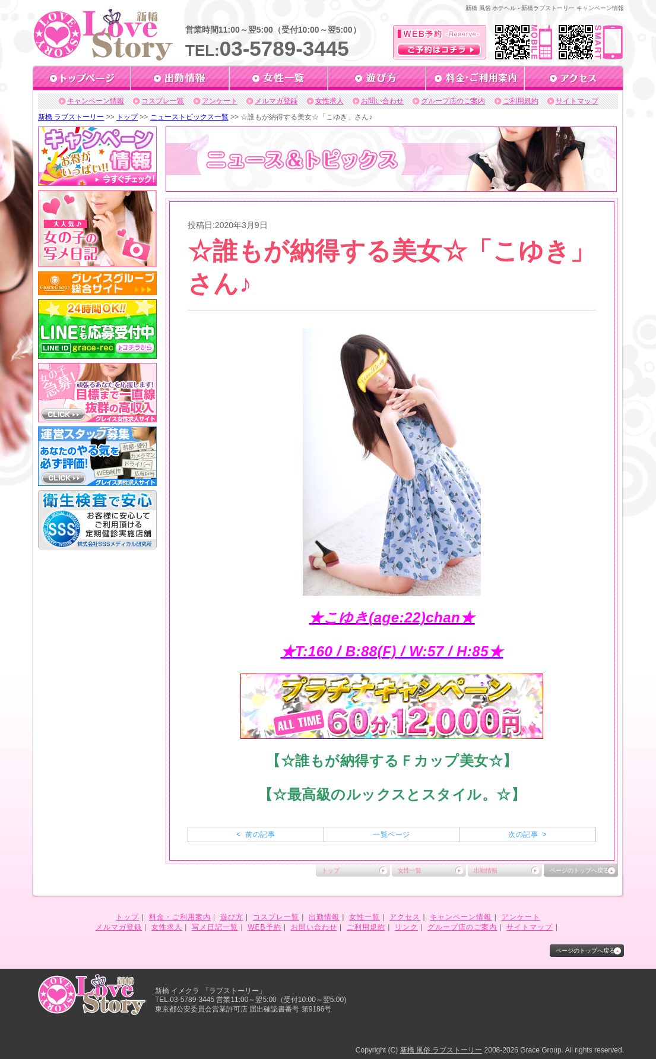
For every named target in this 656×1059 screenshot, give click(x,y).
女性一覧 (410, 870)
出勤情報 (485, 870)
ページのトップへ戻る (579, 870)
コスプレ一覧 (162, 101)
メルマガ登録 (276, 101)
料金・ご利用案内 (180, 917)
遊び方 (231, 917)
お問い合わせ (382, 101)
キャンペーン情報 (95, 101)
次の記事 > (527, 834)
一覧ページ (391, 834)
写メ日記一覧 (215, 927)
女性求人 (329, 101)
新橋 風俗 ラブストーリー (441, 1050)
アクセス (404, 917)
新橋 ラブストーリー (71, 117)
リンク (406, 927)
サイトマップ (577, 101)
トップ (127, 117)
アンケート (219, 101)
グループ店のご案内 (453, 101)
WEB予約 (264, 927)
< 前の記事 (255, 834)
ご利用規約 (520, 101)
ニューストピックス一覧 (189, 117)
